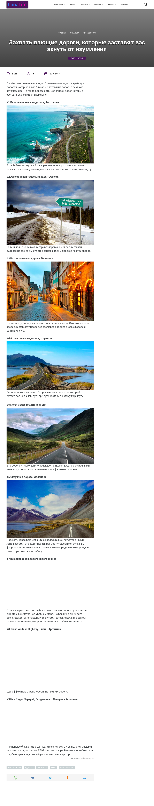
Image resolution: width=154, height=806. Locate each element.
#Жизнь (72, 4)
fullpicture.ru (87, 758)
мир (54, 768)
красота (43, 768)
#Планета (111, 4)
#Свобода (84, 4)
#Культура (97, 4)
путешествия (77, 58)
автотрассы (15, 768)
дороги (29, 768)
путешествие (67, 768)
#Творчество (58, 4)
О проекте (124, 4)
